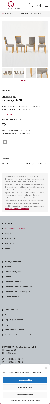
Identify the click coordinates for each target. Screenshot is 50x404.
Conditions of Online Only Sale (18, 291)
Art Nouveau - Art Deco (15, 228)
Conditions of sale (13, 281)
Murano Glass (11, 238)
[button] (46, 367)
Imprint (37, 400)
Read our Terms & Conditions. (17, 208)
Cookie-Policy (15, 400)
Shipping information (14, 319)
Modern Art (9, 243)
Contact (8, 276)
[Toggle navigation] (46, 5)
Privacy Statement (27, 400)
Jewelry (8, 248)
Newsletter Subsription (15, 329)
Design (8, 233)
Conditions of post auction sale (18, 286)
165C (42, 13)
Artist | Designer (11, 309)
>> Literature (7, 114)
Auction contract (12, 296)
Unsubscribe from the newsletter (19, 334)
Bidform (8, 314)
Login (7, 324)
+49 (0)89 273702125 (12, 358)
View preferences (25, 394)
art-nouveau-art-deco (27, 13)
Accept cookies (25, 379)
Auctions (10, 13)
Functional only (25, 387)
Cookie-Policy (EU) (13, 271)
